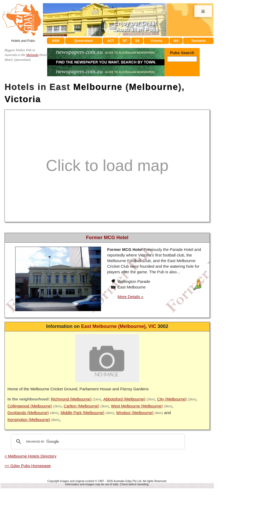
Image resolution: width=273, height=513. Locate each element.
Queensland (83, 41)
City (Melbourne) (172, 399)
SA (137, 41)
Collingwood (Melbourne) (29, 406)
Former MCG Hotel (107, 237)
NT (125, 41)
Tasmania (198, 41)
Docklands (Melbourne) (28, 412)
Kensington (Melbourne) (28, 419)
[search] (97, 441)
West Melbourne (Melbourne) (137, 406)
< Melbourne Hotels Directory (31, 456)
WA (176, 41)
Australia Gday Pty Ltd (127, 481)
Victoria (156, 41)
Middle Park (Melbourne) (82, 412)
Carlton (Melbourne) (81, 406)
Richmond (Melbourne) (71, 399)
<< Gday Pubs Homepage (28, 465)
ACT (110, 41)
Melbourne (97, 87)
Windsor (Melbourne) (134, 412)
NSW (55, 41)
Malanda (32, 55)
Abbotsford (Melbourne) (124, 399)
